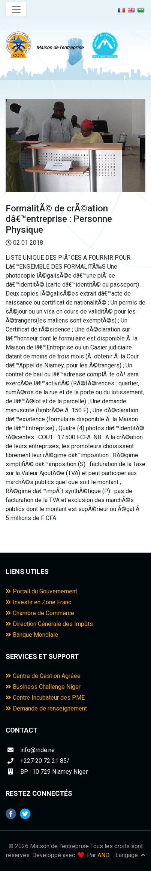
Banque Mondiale (32, 634)
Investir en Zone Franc (38, 602)
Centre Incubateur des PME (45, 697)
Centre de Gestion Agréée (43, 675)
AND (103, 855)
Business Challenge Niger (43, 686)
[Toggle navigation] (16, 9)
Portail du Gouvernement (41, 591)
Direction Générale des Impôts (49, 623)
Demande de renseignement (46, 708)
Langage (130, 855)
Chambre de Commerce (40, 613)
